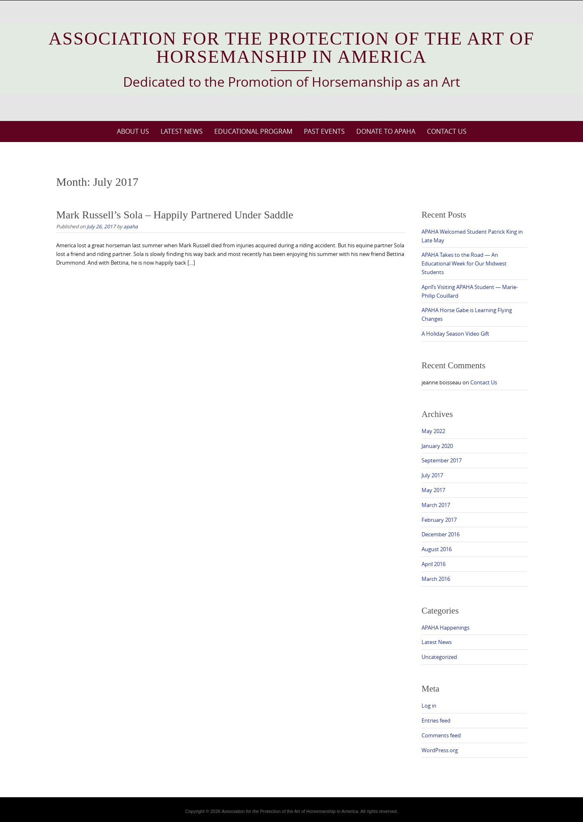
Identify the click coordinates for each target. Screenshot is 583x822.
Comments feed (441, 735)
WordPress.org (440, 750)
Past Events (324, 131)
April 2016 (434, 564)
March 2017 (436, 505)
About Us (133, 131)
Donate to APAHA (385, 131)
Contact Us (447, 131)
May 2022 (433, 431)
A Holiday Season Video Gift (455, 333)
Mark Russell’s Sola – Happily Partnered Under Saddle (174, 215)
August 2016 (437, 549)
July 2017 (432, 475)
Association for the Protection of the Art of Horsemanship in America (292, 47)
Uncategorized (439, 657)
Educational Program (253, 131)
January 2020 (437, 446)
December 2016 (441, 534)
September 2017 (442, 460)
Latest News (182, 131)
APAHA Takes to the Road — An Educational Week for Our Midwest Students (464, 263)
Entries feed (436, 720)
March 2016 (436, 579)
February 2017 (439, 520)
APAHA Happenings (445, 627)
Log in (429, 705)
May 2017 (433, 490)
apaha (130, 226)
